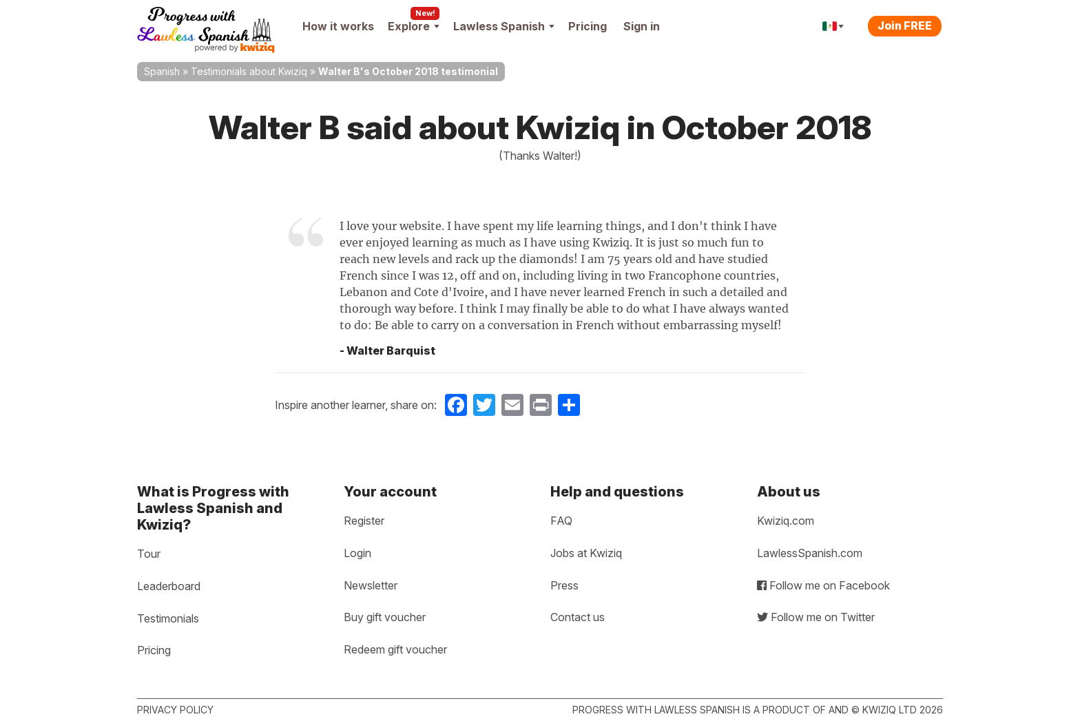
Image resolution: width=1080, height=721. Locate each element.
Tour (148, 554)
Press (564, 585)
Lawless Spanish (503, 26)
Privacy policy (175, 709)
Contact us (577, 617)
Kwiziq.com (785, 520)
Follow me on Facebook (823, 585)
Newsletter (370, 585)
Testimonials (168, 618)
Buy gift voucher (385, 617)
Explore (413, 26)
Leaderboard (168, 586)
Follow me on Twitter (816, 617)
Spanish (162, 71)
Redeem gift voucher (395, 649)
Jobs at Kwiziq (586, 553)
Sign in (641, 26)
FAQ (561, 520)
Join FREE (905, 25)
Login (357, 553)
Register (364, 520)
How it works (338, 26)
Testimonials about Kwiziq (249, 71)
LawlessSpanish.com (809, 553)
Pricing (587, 26)
